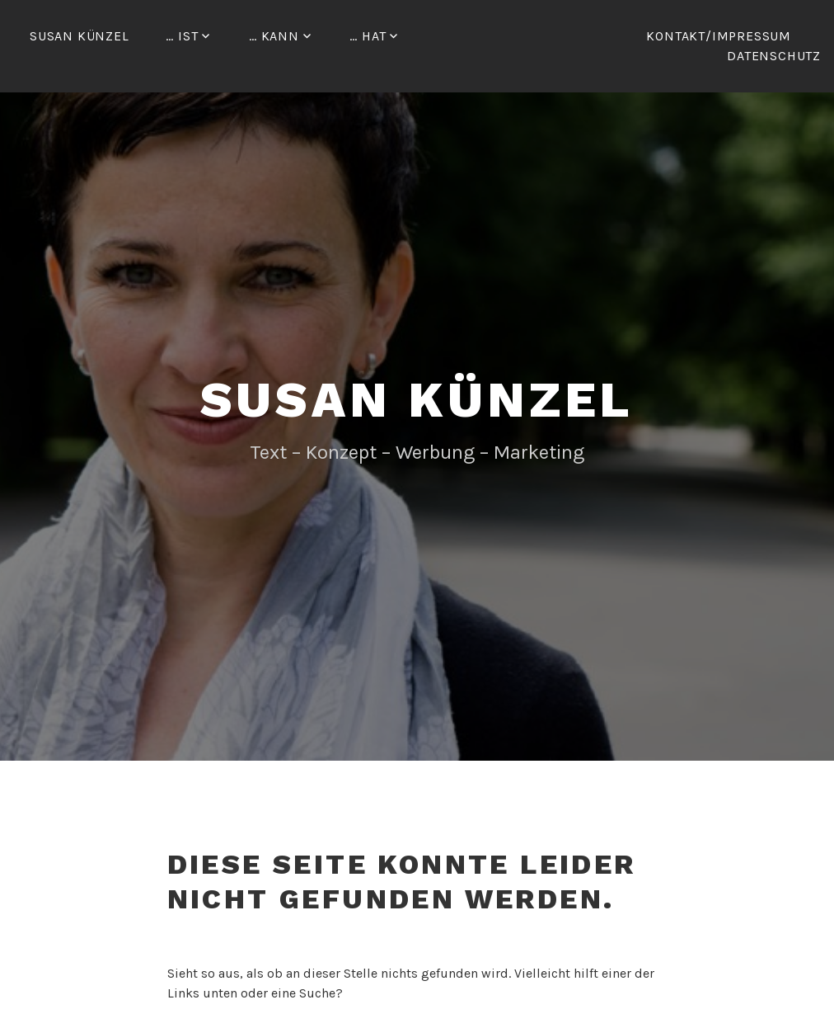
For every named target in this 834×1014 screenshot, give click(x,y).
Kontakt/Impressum (718, 36)
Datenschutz (774, 56)
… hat (367, 36)
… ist (182, 36)
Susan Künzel (79, 36)
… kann (274, 36)
